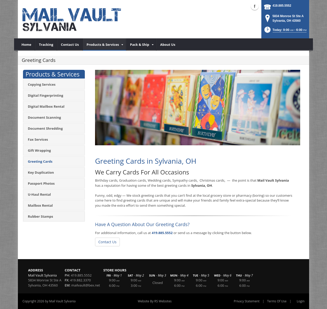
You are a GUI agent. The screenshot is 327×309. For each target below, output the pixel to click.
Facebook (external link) (255, 6)
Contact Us (107, 241)
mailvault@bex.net (85, 285)
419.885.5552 (282, 5)
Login (301, 301)
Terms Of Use (277, 301)
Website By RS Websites (155, 301)
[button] (285, 31)
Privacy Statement (247, 301)
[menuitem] (26, 44)
